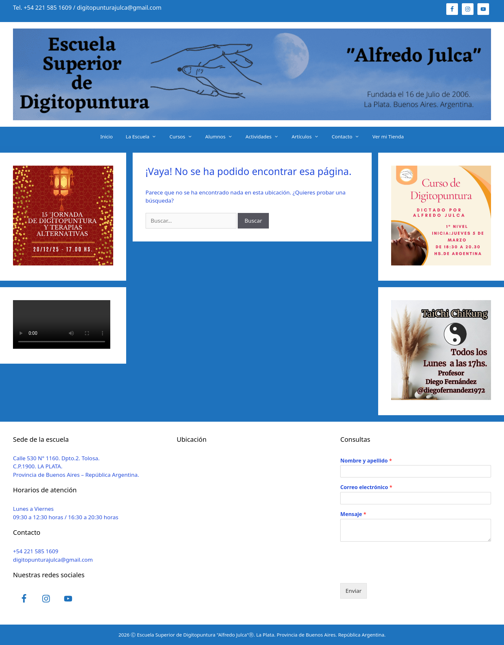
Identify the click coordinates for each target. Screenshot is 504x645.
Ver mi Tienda (388, 136)
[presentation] (389, 572)
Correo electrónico (366, 487)
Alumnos (222, 136)
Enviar (353, 590)
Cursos (183, 136)
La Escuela (144, 136)
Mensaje (353, 514)
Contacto (349, 136)
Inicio (106, 136)
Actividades (265, 136)
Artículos (308, 136)
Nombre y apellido (366, 460)
